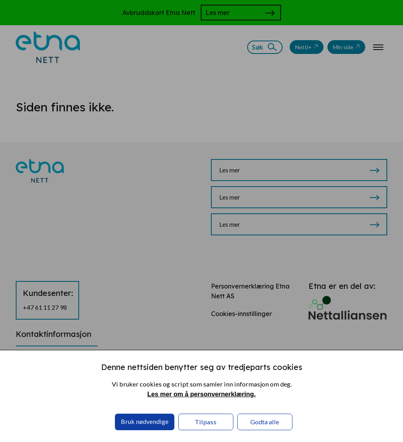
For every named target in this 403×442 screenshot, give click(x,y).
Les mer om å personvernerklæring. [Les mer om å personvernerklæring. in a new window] (201, 394)
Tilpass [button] (205, 421)
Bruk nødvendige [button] (144, 421)
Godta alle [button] (264, 421)
